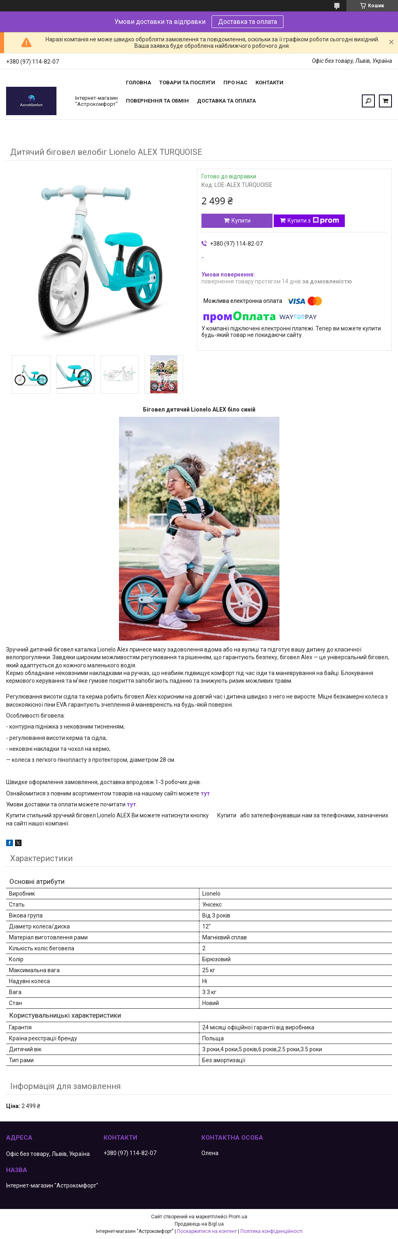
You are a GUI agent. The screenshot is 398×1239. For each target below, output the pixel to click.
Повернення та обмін (157, 101)
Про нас (235, 82)
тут (205, 793)
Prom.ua (238, 1217)
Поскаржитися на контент (207, 1231)
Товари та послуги (187, 82)
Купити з (313, 220)
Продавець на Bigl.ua (199, 1224)
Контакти (269, 82)
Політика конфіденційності (271, 1231)
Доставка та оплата (247, 22)
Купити (241, 220)
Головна (138, 82)
